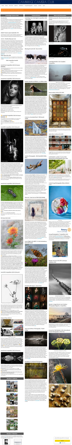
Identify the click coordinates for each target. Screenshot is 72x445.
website (42, 237)
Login (44, 5)
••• (69, 5)
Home (3, 5)
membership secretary (4, 49)
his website (40, 282)
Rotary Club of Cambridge (59, 236)
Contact (39, 5)
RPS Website (50, 301)
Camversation (39, 238)
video (2, 56)
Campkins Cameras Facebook (53, 89)
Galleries (16, 5)
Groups (35, 5)
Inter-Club (11, 5)
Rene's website (33, 77)
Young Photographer (29, 5)
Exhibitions (21, 5)
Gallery (55, 176)
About (6, 5)
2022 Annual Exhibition (5, 57)
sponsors (12, 28)
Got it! (62, 440)
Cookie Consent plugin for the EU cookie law (62, 442)
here (5, 436)
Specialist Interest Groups (12, 22)
